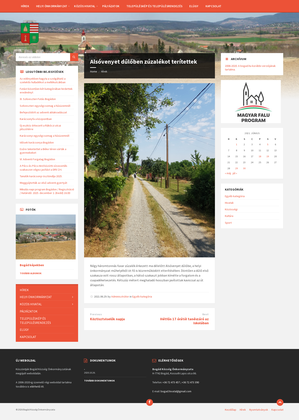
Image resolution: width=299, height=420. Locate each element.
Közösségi (231, 209)
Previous (96, 314)
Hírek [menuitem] (243, 409)
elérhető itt (37, 386)
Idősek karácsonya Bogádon (37, 142)
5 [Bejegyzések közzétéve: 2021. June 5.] (267, 144)
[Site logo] (30, 45)
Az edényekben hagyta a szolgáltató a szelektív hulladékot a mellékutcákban (43, 80)
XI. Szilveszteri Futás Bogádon (38, 99)
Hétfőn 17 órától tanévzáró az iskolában (184, 321)
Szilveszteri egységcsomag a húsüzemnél (45, 106)
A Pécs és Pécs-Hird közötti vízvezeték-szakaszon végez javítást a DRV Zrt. (44, 167)
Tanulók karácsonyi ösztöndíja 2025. (41, 176)
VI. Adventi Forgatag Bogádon (37, 159)
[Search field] (47, 57)
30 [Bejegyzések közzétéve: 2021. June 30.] (244, 168)
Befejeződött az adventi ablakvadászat (43, 112)
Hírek (104, 71)
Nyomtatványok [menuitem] (258, 409)
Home (93, 71)
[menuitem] (25, 6)
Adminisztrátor (120, 296)
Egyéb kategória (142, 296)
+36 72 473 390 (190, 382)
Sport (228, 222)
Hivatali (229, 203)
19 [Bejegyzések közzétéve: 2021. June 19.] (267, 156)
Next (205, 314)
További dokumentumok (99, 380)
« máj (228, 173)
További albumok (31, 273)
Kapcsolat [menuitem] (277, 409)
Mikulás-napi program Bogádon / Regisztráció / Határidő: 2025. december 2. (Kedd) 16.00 (47, 191)
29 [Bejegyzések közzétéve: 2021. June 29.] (236, 168)
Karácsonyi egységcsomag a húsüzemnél (44, 135)
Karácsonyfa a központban (36, 119)
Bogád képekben (32, 265)
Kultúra (229, 216)
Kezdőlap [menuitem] (230, 409)
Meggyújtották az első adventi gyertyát (43, 183)
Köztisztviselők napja (107, 319)
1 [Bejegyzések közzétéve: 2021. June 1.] (236, 144)
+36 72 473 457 (171, 382)
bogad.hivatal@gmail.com (176, 391)
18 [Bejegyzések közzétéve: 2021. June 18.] (260, 156)
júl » (235, 173)
